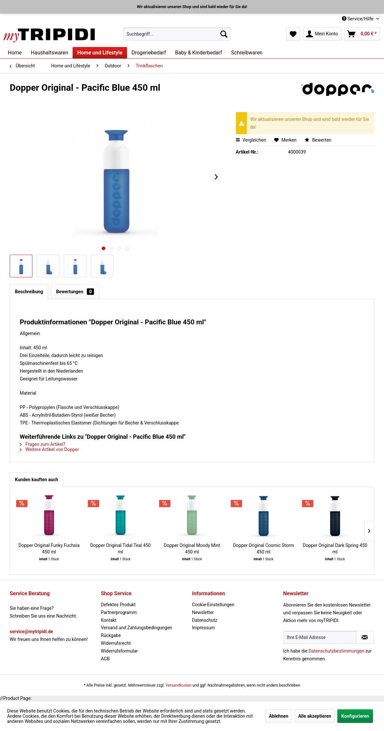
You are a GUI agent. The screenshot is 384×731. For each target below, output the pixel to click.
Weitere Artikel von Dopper (49, 449)
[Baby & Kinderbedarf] (198, 52)
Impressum (203, 627)
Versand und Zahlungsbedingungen (136, 627)
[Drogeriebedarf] (148, 52)
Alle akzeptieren (314, 716)
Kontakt (108, 620)
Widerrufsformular (119, 651)
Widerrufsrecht (116, 643)
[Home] (14, 52)
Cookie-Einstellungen (213, 604)
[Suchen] (224, 34)
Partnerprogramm (119, 612)
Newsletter (203, 612)
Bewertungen (75, 291)
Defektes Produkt (118, 604)
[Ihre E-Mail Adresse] (319, 637)
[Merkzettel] (293, 34)
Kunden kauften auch (36, 479)
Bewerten (318, 140)
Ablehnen (278, 716)
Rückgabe (111, 635)
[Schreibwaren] (247, 52)
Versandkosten (179, 685)
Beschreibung (29, 291)
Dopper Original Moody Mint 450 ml (192, 548)
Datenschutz (204, 620)
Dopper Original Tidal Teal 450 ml (120, 548)
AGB (105, 658)
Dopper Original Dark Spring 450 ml (335, 548)
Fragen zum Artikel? (42, 444)
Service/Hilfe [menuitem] (358, 18)
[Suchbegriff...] (177, 34)
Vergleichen (251, 140)
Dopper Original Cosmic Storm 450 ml (263, 548)
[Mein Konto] (322, 34)
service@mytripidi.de (31, 631)
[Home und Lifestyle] (100, 52)
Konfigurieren (355, 716)
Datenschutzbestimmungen (336, 651)
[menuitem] (177, 34)
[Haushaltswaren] (49, 52)
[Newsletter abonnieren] (365, 637)
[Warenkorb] (362, 34)
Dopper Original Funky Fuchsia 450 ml (49, 548)
